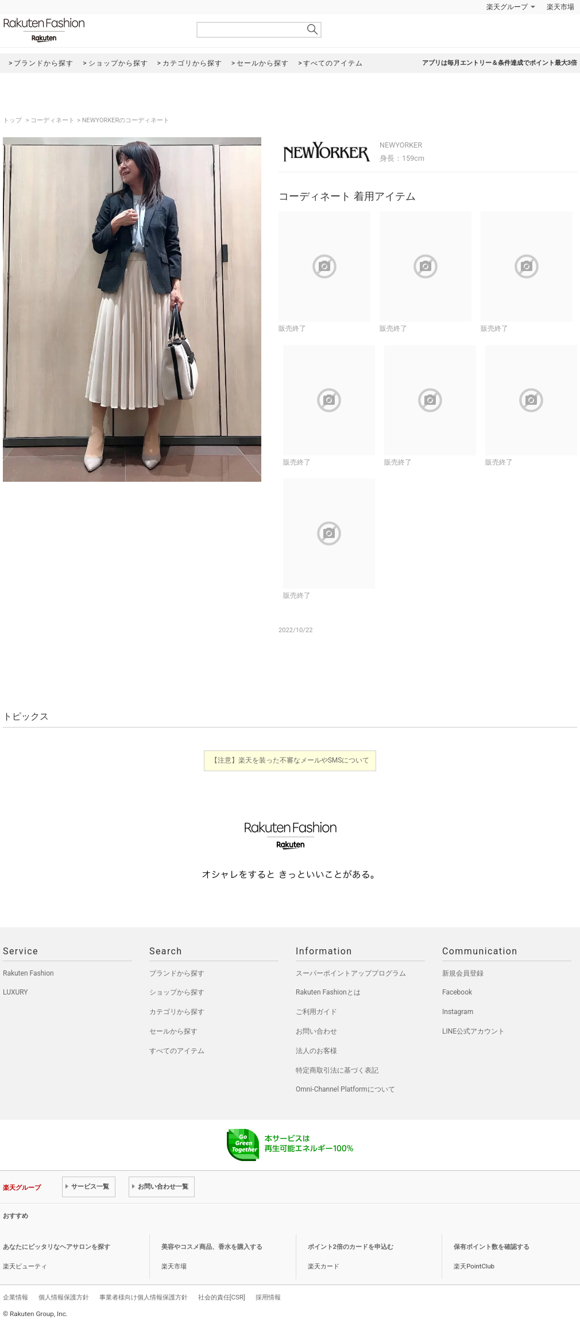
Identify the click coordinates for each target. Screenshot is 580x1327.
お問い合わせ (316, 1031)
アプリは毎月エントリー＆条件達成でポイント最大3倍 (499, 63)
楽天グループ (507, 7)
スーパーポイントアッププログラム (351, 973)
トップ (13, 120)
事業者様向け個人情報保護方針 (143, 1297)
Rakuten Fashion (92, 30)
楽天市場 (560, 7)
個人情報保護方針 (63, 1297)
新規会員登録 (463, 973)
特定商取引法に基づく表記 (337, 1070)
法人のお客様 (316, 1051)
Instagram (457, 1012)
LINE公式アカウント (473, 1031)
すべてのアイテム (176, 1051)
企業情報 (15, 1297)
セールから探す (173, 1031)
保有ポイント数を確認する (491, 1247)
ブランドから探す (176, 973)
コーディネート (52, 120)
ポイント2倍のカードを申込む (350, 1247)
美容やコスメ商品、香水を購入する (211, 1247)
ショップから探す (176, 992)
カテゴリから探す (176, 1012)
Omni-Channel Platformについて (345, 1089)
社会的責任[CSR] (221, 1297)
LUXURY (15, 992)
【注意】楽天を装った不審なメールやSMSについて (290, 760)
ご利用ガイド (316, 1012)
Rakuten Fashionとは (328, 992)
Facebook (457, 992)
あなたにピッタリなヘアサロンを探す (56, 1247)
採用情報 (268, 1297)
